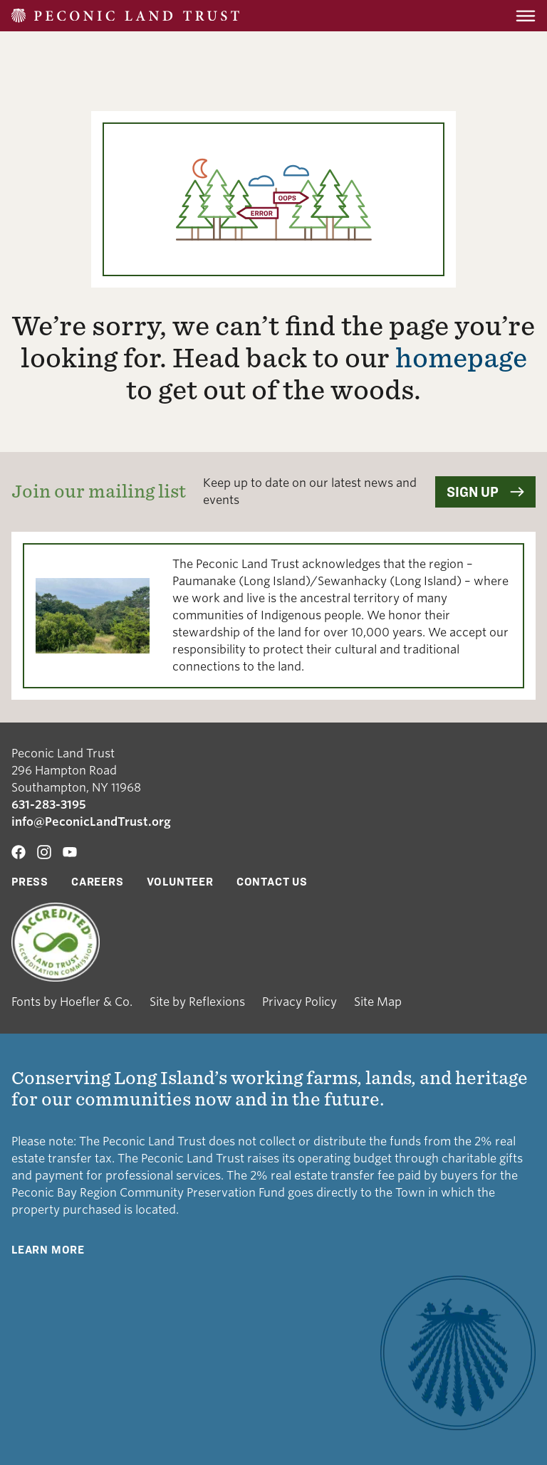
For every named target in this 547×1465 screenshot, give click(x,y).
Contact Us (272, 881)
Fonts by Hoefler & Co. (71, 1002)
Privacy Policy (299, 1002)
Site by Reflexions (197, 1002)
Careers (97, 881)
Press (29, 881)
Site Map (378, 1002)
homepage (461, 358)
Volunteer (180, 881)
